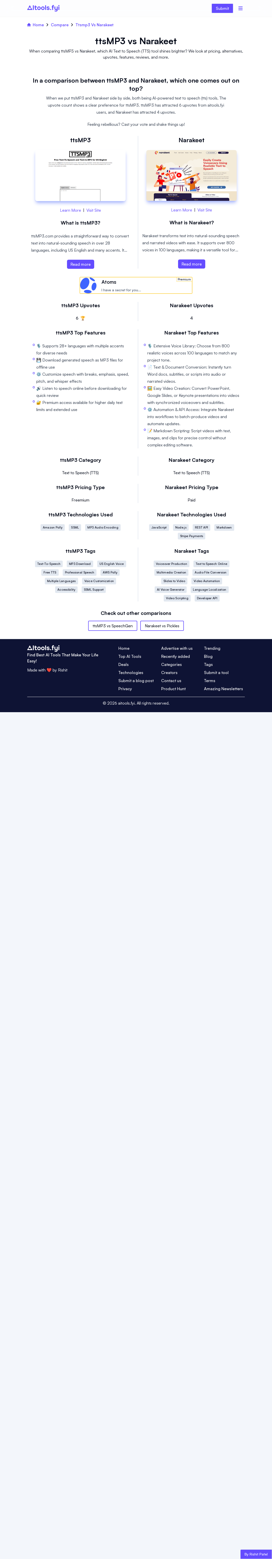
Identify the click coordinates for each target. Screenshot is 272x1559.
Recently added (175, 656)
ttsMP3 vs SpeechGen (113, 625)
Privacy (125, 688)
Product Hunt (173, 688)
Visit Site (93, 210)
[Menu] (240, 8)
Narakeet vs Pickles (162, 625)
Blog (208, 656)
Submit (222, 8)
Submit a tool (216, 672)
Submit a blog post (136, 680)
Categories (171, 664)
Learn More (70, 210)
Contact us (171, 680)
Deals (123, 664)
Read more (81, 264)
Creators (169, 672)
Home (35, 24)
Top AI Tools (129, 656)
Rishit (62, 670)
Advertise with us (177, 648)
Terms (209, 680)
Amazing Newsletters (223, 688)
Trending (212, 648)
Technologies (130, 672)
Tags (208, 664)
